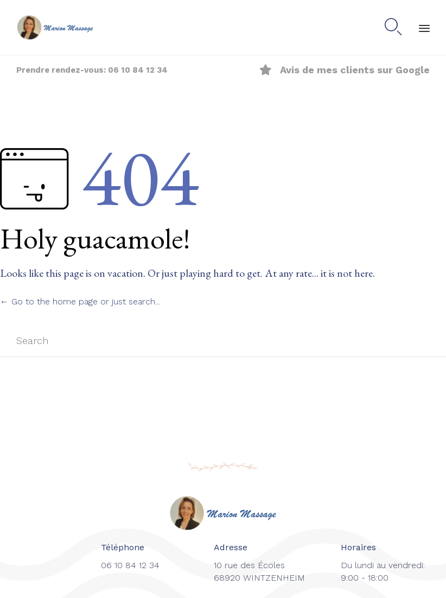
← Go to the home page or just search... (80, 301)
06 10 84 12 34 (138, 70)
